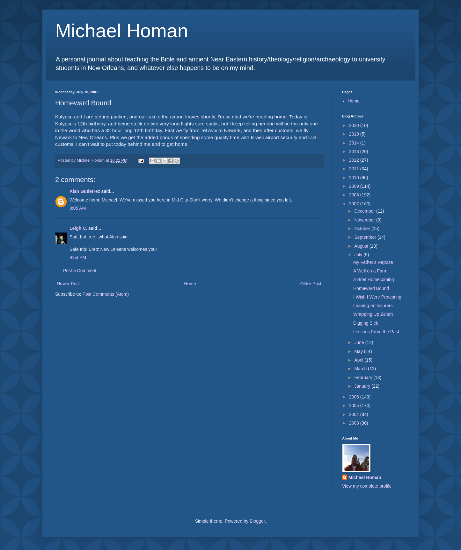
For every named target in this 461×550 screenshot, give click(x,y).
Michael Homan (121, 30)
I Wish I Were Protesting (377, 297)
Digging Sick (365, 323)
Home (190, 283)
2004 (354, 414)
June (359, 342)
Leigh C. (78, 228)
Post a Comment (79, 270)
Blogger (257, 521)
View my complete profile (366, 486)
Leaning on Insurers (373, 305)
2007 (354, 203)
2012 (354, 160)
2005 (354, 405)
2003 (354, 423)
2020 (354, 125)
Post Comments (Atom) (106, 294)
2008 (354, 194)
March (361, 368)
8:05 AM (78, 208)
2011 (354, 168)
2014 (354, 142)
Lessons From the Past (376, 331)
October (362, 228)
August (361, 246)
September (365, 237)
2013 (354, 151)
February (363, 377)
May (359, 351)
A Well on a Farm (370, 270)
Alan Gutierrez (85, 191)
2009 (354, 186)
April (359, 360)
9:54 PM (78, 257)
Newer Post (68, 283)
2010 (354, 177)
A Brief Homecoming (373, 279)
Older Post (310, 283)
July (358, 254)
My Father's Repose (373, 262)
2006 (354, 396)
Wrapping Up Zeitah (373, 314)
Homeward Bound (371, 288)
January (362, 386)
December (365, 211)
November (365, 219)
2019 (354, 134)
